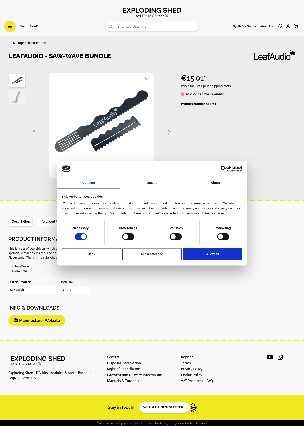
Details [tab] (152, 183)
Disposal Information (124, 363)
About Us (266, 26)
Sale (34, 26)
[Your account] (288, 26)
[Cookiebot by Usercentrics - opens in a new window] (223, 169)
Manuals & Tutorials (123, 380)
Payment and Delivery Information (134, 375)
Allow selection (151, 254)
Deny (91, 254)
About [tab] (215, 183)
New (23, 26)
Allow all (212, 254)
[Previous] (34, 132)
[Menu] (10, 26)
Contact (113, 357)
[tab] (21, 221)
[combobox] (157, 26)
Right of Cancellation (123, 369)
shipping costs (135, 423)
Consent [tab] (88, 183)
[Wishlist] (280, 26)
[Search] (110, 26)
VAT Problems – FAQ (197, 380)
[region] (90, 132)
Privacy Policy (191, 369)
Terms (186, 363)
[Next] (169, 132)
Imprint (187, 357)
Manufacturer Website (39, 320)
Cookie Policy (191, 375)
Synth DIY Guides (245, 26)
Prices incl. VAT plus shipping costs (206, 86)
